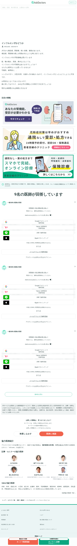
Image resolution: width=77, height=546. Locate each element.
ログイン (72, 2)
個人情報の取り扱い (41, 208)
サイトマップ (4, 529)
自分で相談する (60, 184)
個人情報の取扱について (46, 519)
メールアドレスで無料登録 (38, 252)
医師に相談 (51, 434)
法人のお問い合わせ (45, 510)
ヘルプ (41, 515)
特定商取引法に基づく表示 (8, 524)
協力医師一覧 (4, 515)
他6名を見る (38, 394)
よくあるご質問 (5, 510)
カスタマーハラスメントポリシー (48, 529)
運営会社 (42, 524)
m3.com (12, 448)
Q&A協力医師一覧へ (68, 493)
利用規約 (31, 208)
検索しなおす (25, 434)
